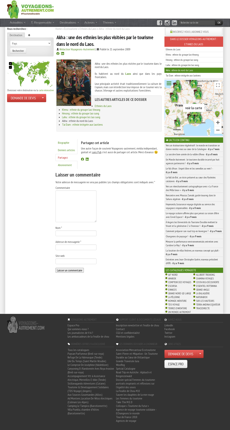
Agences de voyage (126, 421)
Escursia (172, 286)
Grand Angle (203, 289)
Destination (16, 35)
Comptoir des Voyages (179, 282)
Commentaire (62, 188)
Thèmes (109, 22)
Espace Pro (73, 325)
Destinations (69, 22)
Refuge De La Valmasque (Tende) (85, 357)
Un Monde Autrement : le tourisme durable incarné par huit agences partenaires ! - (192, 161)
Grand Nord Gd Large (179, 293)
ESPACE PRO (176, 364)
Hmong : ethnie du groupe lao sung (80, 113)
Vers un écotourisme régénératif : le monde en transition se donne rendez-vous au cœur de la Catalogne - (193, 147)
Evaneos (172, 289)
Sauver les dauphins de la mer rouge (135, 394)
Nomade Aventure (177, 301)
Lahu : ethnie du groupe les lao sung (81, 117)
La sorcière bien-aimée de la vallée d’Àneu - (192, 154)
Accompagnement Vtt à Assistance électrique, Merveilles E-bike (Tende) (87, 378)
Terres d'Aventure (177, 308)
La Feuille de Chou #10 (128, 391)
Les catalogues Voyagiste (181, 270)
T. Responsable (42, 22)
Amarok (172, 278)
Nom (58, 228)
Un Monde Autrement (179, 312)
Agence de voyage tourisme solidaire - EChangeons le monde (136, 411)
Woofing (120, 365)
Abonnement (65, 165)
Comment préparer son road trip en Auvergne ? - (194, 231)
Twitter (168, 333)
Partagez (63, 157)
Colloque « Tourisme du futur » (132, 406)
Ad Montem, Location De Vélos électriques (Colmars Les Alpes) (90, 400)
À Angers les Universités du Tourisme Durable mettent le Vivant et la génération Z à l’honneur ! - (191, 224)
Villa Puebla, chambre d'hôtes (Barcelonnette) (83, 411)
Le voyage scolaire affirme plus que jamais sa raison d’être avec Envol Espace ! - (192, 215)
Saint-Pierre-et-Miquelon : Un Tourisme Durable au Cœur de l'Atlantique (137, 355)
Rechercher (18, 51)
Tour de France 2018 (126, 417)
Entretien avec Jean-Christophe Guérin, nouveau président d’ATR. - (192, 261)
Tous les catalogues (78, 350)
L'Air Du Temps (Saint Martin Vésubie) (87, 361)
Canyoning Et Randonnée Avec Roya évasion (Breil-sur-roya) (91, 370)
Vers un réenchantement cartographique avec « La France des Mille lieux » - (192, 188)
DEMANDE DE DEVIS (23, 98)
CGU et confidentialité (128, 333)
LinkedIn (168, 325)
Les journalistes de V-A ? (80, 333)
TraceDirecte (203, 308)
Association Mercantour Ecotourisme (136, 350)
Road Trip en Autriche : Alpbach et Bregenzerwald (134, 374)
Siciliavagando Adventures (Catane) (86, 383)
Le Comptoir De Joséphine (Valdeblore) (88, 365)
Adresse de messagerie (68, 242)
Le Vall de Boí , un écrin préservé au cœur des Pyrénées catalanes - (190, 179)
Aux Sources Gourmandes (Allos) (85, 394)
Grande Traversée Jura (127, 361)
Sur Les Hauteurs (205, 301)
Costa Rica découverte (207, 282)
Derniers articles (66, 150)
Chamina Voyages (205, 278)
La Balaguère (203, 293)
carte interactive (46, 90)
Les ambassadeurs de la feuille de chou (88, 336)
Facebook (169, 329)
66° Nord (173, 274)
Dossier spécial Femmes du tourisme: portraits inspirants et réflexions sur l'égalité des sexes (135, 383)
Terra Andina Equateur (208, 304)
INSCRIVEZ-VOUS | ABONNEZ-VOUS (191, 32)
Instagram (169, 336)
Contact (120, 329)
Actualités (18, 22)
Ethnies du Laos (88, 29)
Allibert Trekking (205, 274)
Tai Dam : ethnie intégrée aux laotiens (82, 124)
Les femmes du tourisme (129, 398)
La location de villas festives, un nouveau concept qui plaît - (193, 252)
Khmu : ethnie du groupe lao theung (81, 109)
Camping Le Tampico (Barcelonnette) (87, 406)
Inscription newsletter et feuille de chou (137, 325)
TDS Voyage (174, 304)
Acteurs (91, 22)
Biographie (63, 142)
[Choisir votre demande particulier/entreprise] (42, 98)
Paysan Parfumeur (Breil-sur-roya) (86, 353)
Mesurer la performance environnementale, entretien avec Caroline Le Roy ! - (192, 243)
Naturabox (201, 297)
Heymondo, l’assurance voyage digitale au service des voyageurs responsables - (190, 206)
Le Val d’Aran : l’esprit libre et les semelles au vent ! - (189, 170)
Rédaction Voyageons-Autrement (77, 49)
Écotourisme (70, 29)
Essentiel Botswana (206, 286)
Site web (60, 256)
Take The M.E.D (124, 402)
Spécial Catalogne (125, 368)
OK (219, 22)
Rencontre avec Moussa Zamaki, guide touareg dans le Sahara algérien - (190, 197)
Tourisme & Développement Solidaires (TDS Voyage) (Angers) (88, 389)
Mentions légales (125, 336)
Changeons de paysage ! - (184, 236)
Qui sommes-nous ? (78, 329)
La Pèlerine (174, 297)
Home (58, 29)
